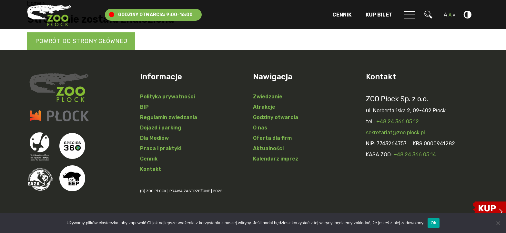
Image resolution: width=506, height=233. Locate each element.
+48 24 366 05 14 (414, 154)
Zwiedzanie (267, 97)
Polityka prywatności (167, 97)
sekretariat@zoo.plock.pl (395, 132)
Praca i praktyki (160, 148)
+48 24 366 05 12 (397, 121)
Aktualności (268, 148)
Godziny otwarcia (275, 117)
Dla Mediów (154, 138)
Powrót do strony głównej (81, 41)
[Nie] (498, 223)
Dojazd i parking (160, 128)
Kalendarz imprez (275, 159)
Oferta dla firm (272, 138)
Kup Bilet (379, 15)
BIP (144, 107)
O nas (260, 128)
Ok (433, 222)
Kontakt (150, 169)
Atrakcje (264, 107)
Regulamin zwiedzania (168, 117)
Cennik (341, 15)
